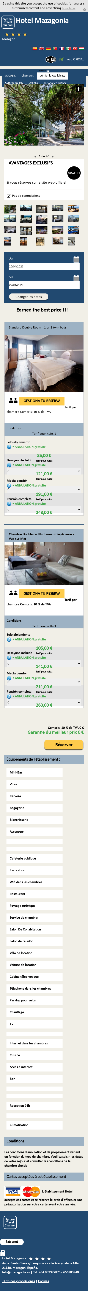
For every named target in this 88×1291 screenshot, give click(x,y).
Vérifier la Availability (52, 75)
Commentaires (14, 82)
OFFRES (33, 82)
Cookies (43, 1281)
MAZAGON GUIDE (55, 82)
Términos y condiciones (18, 1281)
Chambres (28, 75)
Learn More (68, 8)
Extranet (12, 1242)
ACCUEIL (10, 75)
